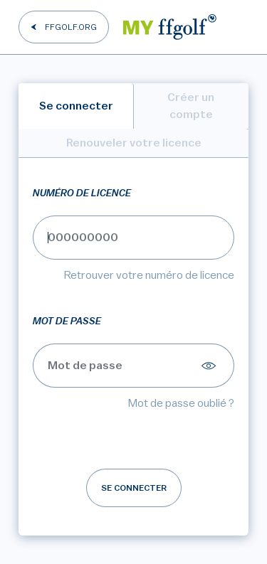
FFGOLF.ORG (71, 27)
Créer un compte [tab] (190, 106)
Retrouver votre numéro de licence (149, 275)
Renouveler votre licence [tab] (133, 143)
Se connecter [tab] (76, 106)
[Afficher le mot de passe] (210, 365)
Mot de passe (67, 321)
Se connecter (134, 488)
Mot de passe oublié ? (181, 403)
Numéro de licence (82, 193)
